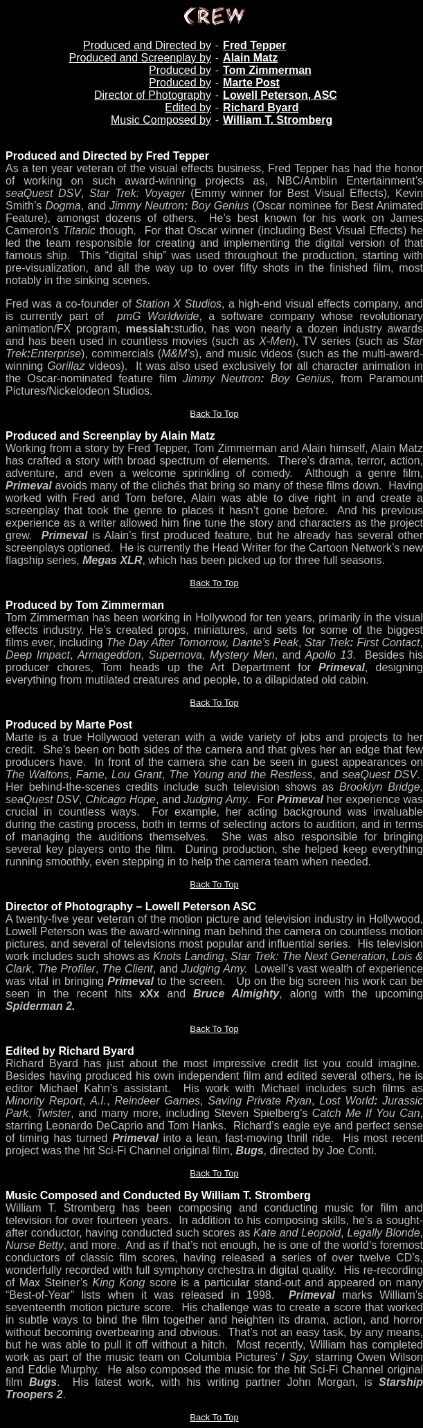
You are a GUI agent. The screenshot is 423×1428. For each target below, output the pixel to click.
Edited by (188, 107)
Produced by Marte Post (69, 725)
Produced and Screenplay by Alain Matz (110, 436)
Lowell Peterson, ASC (280, 95)
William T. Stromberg (277, 120)
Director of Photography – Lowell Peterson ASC (131, 906)
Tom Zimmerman (267, 70)
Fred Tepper (254, 45)
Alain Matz (250, 58)
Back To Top (214, 413)
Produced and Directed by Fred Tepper (107, 156)
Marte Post (251, 82)
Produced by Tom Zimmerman (85, 605)
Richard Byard (260, 107)
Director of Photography (152, 95)
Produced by (180, 70)
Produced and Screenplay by (139, 58)
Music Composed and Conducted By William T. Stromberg (158, 1195)
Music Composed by (161, 120)
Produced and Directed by (147, 45)
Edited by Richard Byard (70, 1051)
